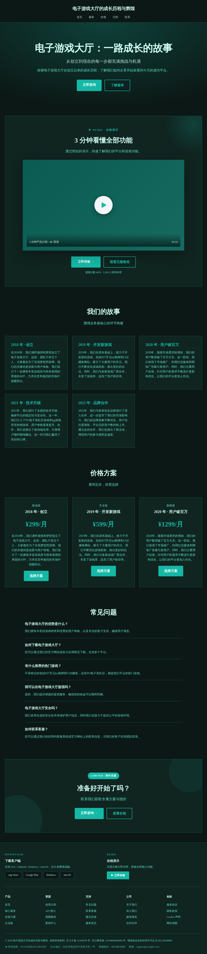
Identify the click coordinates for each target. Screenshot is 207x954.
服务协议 (172, 904)
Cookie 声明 (174, 916)
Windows (51, 874)
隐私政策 (172, 910)
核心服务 (10, 910)
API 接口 (50, 910)
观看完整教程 (120, 262)
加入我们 (131, 910)
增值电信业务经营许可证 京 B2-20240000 (149, 940)
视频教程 (50, 916)
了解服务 (117, 85)
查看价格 (119, 813)
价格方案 (10, 916)
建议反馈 (91, 916)
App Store (13, 874)
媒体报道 (131, 916)
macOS (67, 874)
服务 (91, 17)
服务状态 (91, 923)
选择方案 (36, 576)
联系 (127, 17)
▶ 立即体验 (118, 875)
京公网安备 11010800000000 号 (108, 940)
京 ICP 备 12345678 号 (78, 940)
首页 (79, 17)
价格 (103, 17)
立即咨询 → (89, 813)
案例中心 (50, 923)
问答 (115, 17)
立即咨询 (89, 85)
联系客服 (91, 910)
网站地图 (172, 923)
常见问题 (91, 904)
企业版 (9, 923)
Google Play (32, 874)
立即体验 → (86, 261)
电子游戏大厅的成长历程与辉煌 (103, 8)
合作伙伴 (131, 923)
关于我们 (131, 904)
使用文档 (50, 904)
